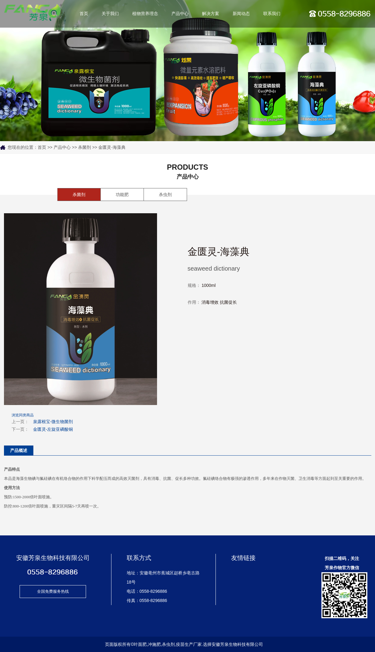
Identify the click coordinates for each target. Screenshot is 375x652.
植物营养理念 (145, 13)
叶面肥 (140, 644)
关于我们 (110, 13)
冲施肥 (154, 644)
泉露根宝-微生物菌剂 (53, 421)
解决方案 (210, 13)
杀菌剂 (84, 147)
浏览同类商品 (23, 415)
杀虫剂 (165, 194)
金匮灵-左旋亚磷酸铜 (53, 429)
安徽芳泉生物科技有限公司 (237, 644)
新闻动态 (241, 13)
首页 (84, 13)
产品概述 (18, 450)
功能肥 (122, 194)
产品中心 (180, 13)
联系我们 (271, 13)
